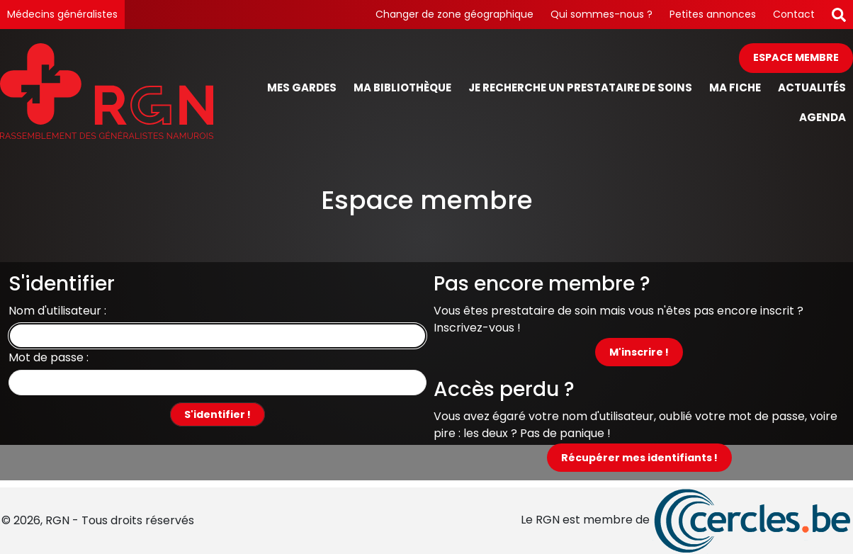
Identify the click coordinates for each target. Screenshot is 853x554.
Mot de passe (46, 357)
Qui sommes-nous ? (601, 14)
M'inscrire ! (639, 352)
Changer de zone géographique (454, 14)
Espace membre (796, 57)
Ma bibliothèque (402, 87)
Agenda (822, 117)
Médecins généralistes (62, 14)
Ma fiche (735, 87)
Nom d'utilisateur (55, 311)
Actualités (812, 87)
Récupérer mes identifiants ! (639, 458)
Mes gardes (302, 87)
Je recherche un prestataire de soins (580, 87)
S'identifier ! (217, 414)
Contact (794, 14)
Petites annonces (713, 14)
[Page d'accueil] (106, 91)
